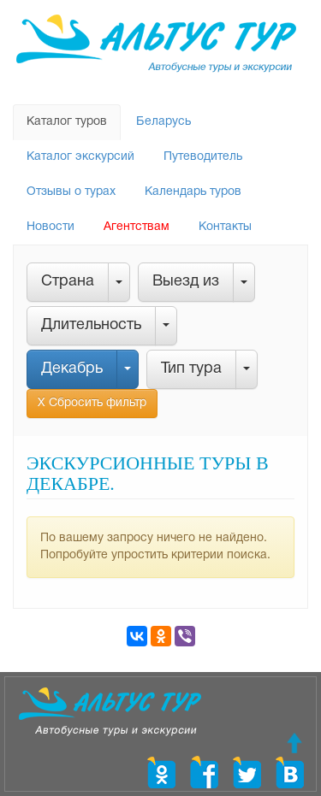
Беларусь (163, 121)
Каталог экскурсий (80, 156)
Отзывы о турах (71, 192)
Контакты (225, 227)
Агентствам (136, 227)
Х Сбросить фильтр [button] (92, 403)
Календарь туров (193, 192)
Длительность (91, 325)
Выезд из (185, 281)
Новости (50, 227)
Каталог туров (67, 121)
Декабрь (72, 369)
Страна (67, 281)
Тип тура (191, 369)
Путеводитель (202, 156)
